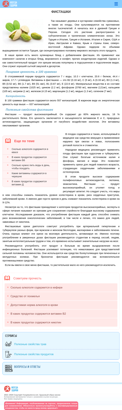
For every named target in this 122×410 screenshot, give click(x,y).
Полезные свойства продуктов (34, 354)
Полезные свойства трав (30, 344)
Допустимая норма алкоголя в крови (34, 305)
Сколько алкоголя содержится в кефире (37, 287)
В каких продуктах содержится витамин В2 (38, 313)
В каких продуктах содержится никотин (36, 322)
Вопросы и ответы (27, 367)
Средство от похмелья (25, 296)
